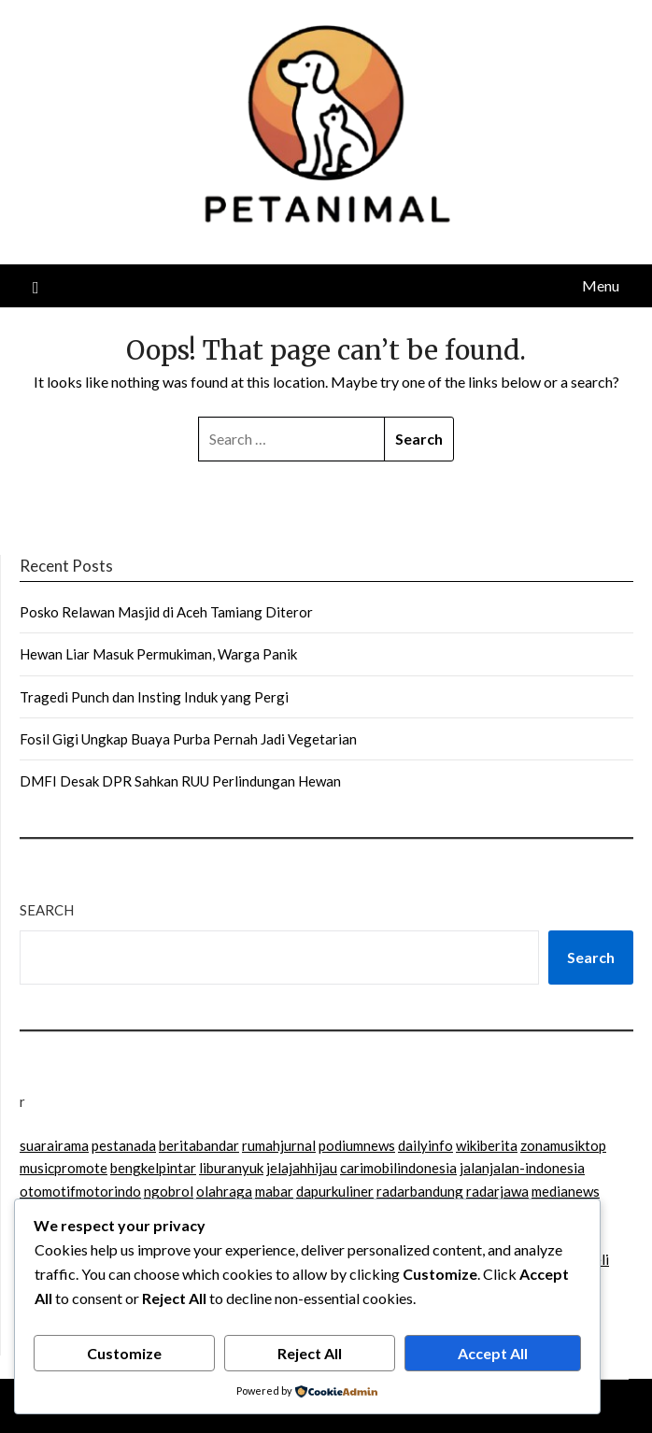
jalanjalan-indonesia (522, 1167)
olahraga (224, 1191)
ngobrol (168, 1191)
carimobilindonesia (398, 1167)
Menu (600, 285)
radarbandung (419, 1191)
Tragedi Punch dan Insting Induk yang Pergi (154, 696)
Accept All (493, 1353)
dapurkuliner (335, 1191)
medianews (566, 1191)
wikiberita (486, 1145)
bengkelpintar (153, 1167)
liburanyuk (231, 1167)
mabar (274, 1191)
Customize (124, 1353)
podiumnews (357, 1145)
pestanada (124, 1145)
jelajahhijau (301, 1167)
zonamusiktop (563, 1145)
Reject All (309, 1353)
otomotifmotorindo (80, 1191)
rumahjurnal (279, 1145)
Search (47, 909)
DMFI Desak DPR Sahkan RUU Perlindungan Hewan (180, 781)
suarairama (54, 1145)
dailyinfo (425, 1145)
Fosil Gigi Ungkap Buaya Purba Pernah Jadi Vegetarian (188, 739)
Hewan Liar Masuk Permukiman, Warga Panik (158, 654)
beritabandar (199, 1145)
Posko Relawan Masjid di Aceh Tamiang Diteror (166, 611)
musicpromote (63, 1167)
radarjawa (497, 1191)
